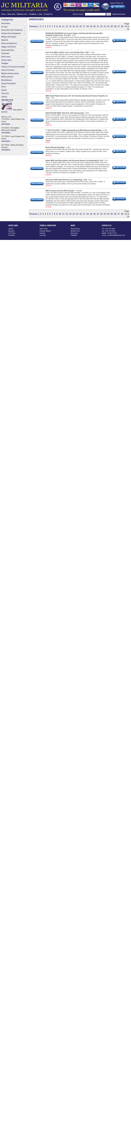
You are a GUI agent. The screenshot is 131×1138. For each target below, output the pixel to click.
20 (94, 26)
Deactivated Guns (7, 50)
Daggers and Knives (8, 47)
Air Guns (4, 27)
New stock (12, 14)
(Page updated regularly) (11, 106)
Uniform (4, 97)
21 (98, 26)
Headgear (4, 63)
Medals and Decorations (10, 73)
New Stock (74, 233)
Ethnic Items (6, 57)
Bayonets (4, 40)
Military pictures (7, 77)
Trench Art (5, 93)
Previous (33, 26)
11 (63, 26)
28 (122, 26)
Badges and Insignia (8, 37)
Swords (4, 90)
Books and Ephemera (9, 43)
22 (101, 26)
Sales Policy (44, 229)
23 (105, 26)
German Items (6, 60)
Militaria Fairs (22, 14)
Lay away (43, 235)
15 (77, 26)
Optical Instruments (8, 83)
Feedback (32, 14)
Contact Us (48, 14)
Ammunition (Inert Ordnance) (12, 30)
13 (70, 26)
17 (84, 26)
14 (74, 26)
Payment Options (45, 231)
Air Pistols (11, 233)
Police (3, 87)
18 (87, 26)
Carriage (42, 233)
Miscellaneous (6, 80)
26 (115, 26)
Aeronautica (5, 23)
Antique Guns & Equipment (11, 33)
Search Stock (79, 14)
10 (60, 26)
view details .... (6, 124)
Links (40, 14)
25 (112, 26)
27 (119, 26)
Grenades (11, 235)
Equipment (5, 53)
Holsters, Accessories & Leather (13, 67)
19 (91, 26)
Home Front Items (8, 70)
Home (3, 14)
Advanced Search (118, 14)
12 (67, 26)
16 (80, 26)
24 (108, 26)
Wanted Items (75, 229)
